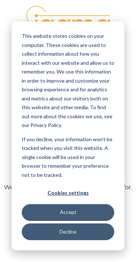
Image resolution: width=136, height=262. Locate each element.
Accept (68, 212)
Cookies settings (68, 193)
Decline (68, 232)
